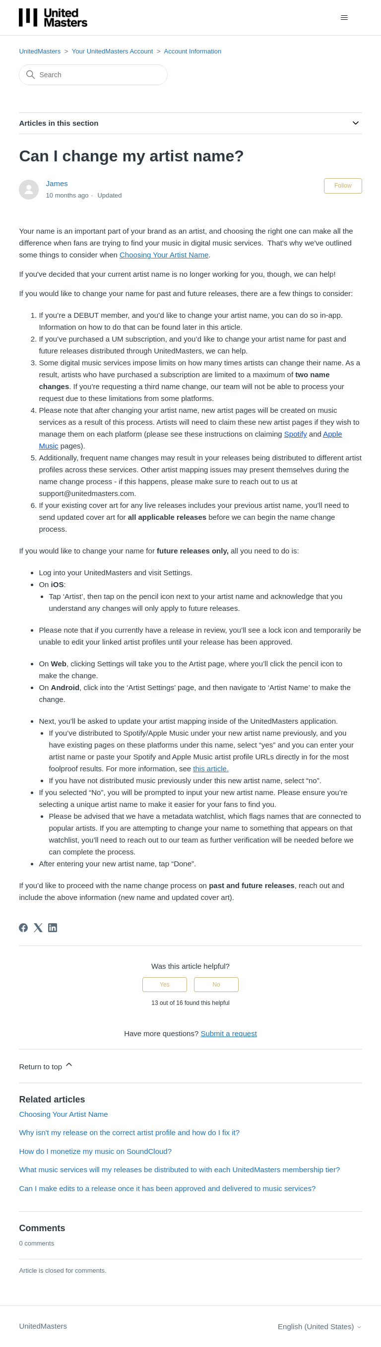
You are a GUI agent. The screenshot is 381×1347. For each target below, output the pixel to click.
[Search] (93, 75)
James (57, 183)
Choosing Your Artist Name (63, 1114)
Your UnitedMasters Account (112, 51)
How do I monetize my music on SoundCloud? (95, 1151)
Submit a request (228, 1033)
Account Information (193, 51)
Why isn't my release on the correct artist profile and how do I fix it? (129, 1132)
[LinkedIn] (52, 927)
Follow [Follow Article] (343, 185)
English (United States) (320, 1326)
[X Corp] (38, 927)
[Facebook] (23, 927)
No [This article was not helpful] (216, 984)
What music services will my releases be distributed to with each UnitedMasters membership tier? (179, 1169)
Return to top (46, 1065)
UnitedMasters (40, 51)
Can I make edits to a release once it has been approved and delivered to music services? (167, 1188)
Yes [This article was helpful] (165, 984)
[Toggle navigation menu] (344, 18)
